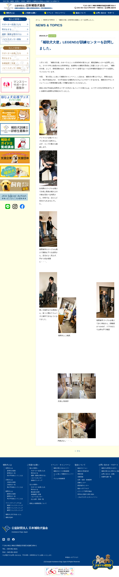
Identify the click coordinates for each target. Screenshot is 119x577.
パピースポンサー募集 (11, 39)
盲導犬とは (9, 468)
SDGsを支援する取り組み (85, 494)
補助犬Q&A (9, 517)
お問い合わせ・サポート (105, 13)
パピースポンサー (36, 478)
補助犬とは (10, 13)
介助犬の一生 (11, 484)
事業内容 (80, 474)
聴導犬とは (9, 491)
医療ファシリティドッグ (15, 505)
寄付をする (6, 29)
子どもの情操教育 (59, 478)
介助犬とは (9, 480)
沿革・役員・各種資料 (84, 480)
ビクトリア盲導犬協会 (84, 491)
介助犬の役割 (11, 482)
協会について (81, 13)
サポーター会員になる (11, 24)
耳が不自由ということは (15, 498)
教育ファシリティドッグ (15, 508)
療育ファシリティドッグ (15, 510)
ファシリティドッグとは (13, 503)
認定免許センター (83, 485)
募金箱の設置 (35, 492)
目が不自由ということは (15, 475)
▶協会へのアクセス (71, 557)
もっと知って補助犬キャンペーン (64, 474)
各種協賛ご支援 (8, 63)
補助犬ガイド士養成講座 (61, 471)
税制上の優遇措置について (38, 503)
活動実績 (80, 477)
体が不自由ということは (15, 487)
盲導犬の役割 (11, 471)
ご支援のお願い (31, 13)
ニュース (52, 36)
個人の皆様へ (34, 468)
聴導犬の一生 (11, 496)
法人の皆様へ (34, 484)
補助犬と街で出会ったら (13, 514)
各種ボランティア (36, 480)
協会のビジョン (82, 468)
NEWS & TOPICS (49, 20)
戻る (78, 451)
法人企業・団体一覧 (37, 499)
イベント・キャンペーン (56, 13)
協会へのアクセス (83, 488)
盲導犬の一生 (11, 473)
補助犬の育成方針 (83, 471)
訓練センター (81, 482)
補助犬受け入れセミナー (61, 468)
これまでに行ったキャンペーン (87, 497)
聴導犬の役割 (11, 494)
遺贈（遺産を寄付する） (12, 34)
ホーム (38, 20)
